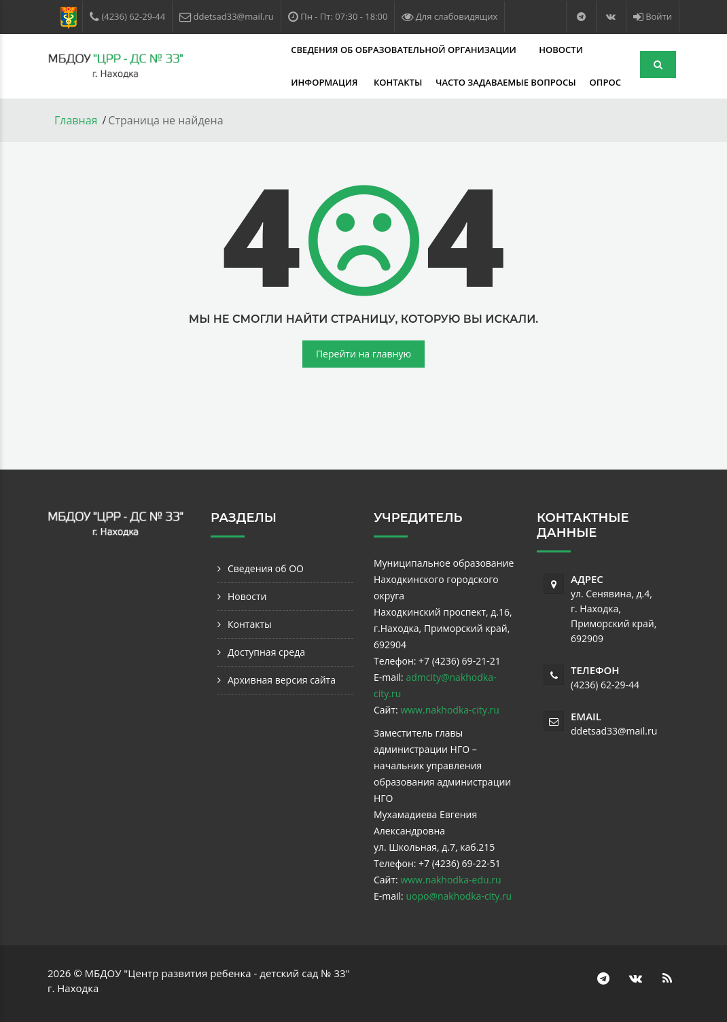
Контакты (235, 82)
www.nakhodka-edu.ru (450, 879)
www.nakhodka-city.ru (449, 709)
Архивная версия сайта (282, 679)
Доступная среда (266, 652)
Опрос (442, 82)
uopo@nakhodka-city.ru (459, 895)
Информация (551, 49)
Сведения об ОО (266, 568)
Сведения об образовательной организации (324, 49)
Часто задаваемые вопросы (342, 82)
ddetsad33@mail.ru (614, 730)
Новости (481, 49)
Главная (75, 120)
